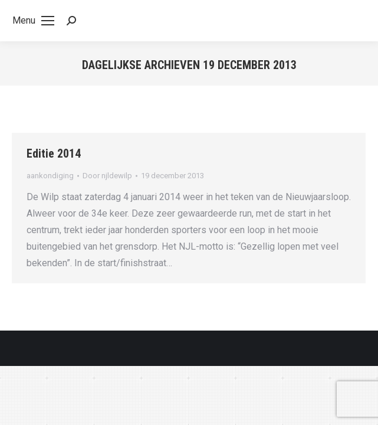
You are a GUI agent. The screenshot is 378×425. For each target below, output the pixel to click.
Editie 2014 (54, 153)
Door (107, 175)
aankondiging (50, 175)
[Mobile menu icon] (33, 20)
